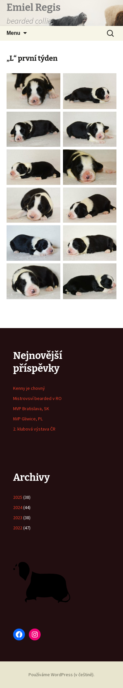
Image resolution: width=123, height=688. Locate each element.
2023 (17, 518)
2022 (17, 528)
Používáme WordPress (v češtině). (61, 674)
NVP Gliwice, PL (28, 419)
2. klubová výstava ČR (34, 429)
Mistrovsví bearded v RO (37, 398)
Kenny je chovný (29, 388)
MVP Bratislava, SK (31, 408)
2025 (17, 497)
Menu (13, 33)
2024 (17, 507)
